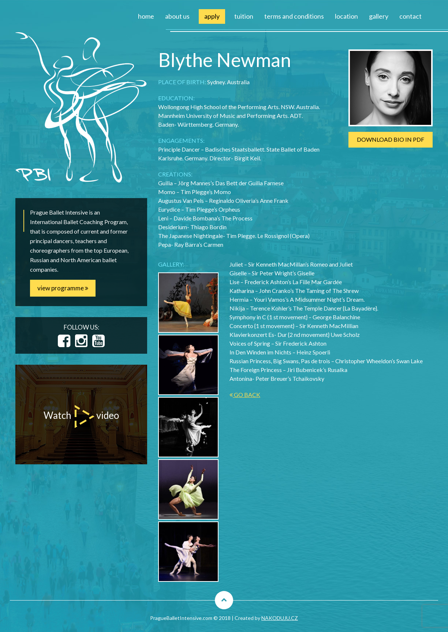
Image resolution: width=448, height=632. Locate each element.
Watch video (81, 416)
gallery (378, 16)
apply (212, 16)
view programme (62, 288)
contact (410, 16)
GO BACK (244, 394)
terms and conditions (294, 16)
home (146, 16)
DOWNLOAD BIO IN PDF (390, 139)
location (346, 16)
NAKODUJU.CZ (279, 618)
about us (177, 16)
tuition (243, 16)
